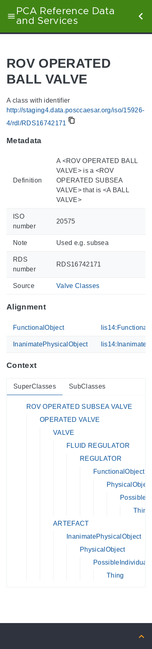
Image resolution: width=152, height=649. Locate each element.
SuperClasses (34, 386)
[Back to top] (141, 635)
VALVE (64, 432)
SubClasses (87, 386)
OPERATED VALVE (70, 419)
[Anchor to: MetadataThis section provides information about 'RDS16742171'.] (49, 140)
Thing (142, 510)
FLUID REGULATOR (98, 445)
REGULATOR (101, 458)
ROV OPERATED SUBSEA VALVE (79, 406)
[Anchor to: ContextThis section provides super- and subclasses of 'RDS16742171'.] (44, 365)
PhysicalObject (129, 484)
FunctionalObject (38, 327)
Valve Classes (77, 285)
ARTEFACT (71, 523)
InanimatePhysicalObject (50, 344)
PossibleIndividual (121, 562)
